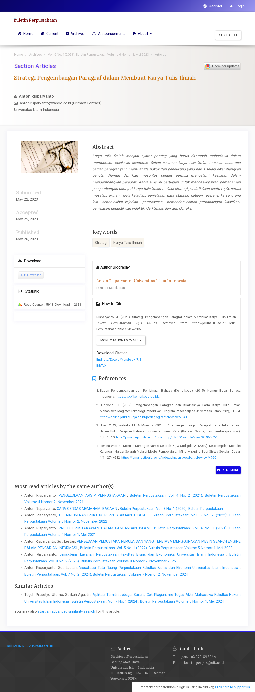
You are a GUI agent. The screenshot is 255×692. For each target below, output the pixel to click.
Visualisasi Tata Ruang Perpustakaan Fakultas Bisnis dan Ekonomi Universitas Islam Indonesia (159, 568)
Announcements (108, 34)
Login (237, 6)
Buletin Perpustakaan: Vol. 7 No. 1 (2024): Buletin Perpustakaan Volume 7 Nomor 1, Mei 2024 (148, 601)
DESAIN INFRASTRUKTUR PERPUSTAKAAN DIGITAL (104, 515)
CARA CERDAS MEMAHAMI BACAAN (87, 509)
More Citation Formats (120, 340)
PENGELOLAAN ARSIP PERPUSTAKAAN (93, 495)
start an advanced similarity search (66, 611)
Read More (228, 470)
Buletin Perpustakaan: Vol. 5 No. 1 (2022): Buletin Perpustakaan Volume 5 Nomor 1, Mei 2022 (156, 548)
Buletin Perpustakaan (36, 20)
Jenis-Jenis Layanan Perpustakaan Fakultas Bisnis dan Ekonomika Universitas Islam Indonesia (142, 554)
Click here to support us (232, 687)
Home (25, 34)
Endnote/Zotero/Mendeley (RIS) (119, 359)
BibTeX (101, 365)
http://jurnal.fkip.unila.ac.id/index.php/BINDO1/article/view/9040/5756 (166, 437)
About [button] (142, 34)
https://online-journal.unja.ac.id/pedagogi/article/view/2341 (143, 417)
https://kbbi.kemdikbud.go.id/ (137, 396)
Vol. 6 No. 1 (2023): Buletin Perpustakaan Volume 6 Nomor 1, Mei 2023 (98, 54)
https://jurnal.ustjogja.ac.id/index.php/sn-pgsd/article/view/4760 (168, 457)
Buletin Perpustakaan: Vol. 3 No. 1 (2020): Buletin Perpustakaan (171, 509)
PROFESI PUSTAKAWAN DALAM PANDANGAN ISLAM (105, 528)
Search (228, 35)
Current (50, 34)
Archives (75, 34)
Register (212, 6)
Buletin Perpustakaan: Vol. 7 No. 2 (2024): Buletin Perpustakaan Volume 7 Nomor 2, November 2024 (106, 574)
